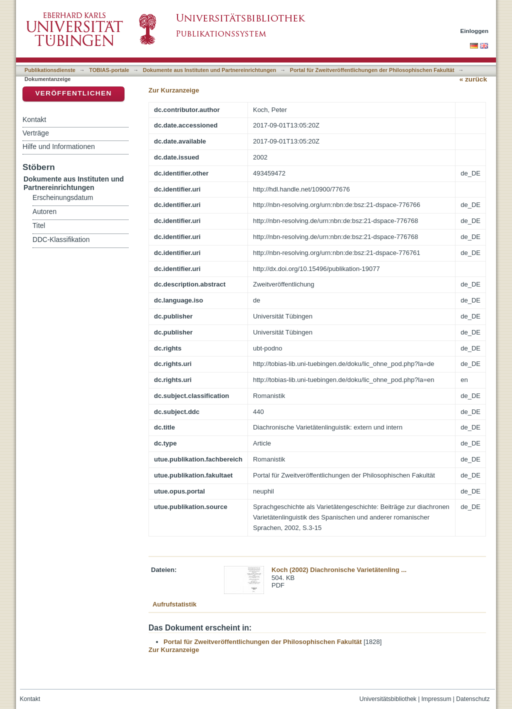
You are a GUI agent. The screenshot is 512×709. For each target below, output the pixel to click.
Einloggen (474, 31)
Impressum (437, 699)
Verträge (35, 133)
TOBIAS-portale (109, 70)
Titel (38, 226)
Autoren (44, 212)
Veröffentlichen (73, 93)
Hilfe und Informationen (58, 146)
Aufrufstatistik (174, 604)
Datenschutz (473, 699)
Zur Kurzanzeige (173, 90)
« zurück (473, 79)
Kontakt (34, 120)
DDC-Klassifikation (61, 240)
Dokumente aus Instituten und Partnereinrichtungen (209, 70)
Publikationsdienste (50, 70)
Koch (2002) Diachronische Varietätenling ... (339, 570)
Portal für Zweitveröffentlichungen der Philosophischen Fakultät (372, 70)
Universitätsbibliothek (388, 699)
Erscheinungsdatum (62, 198)
